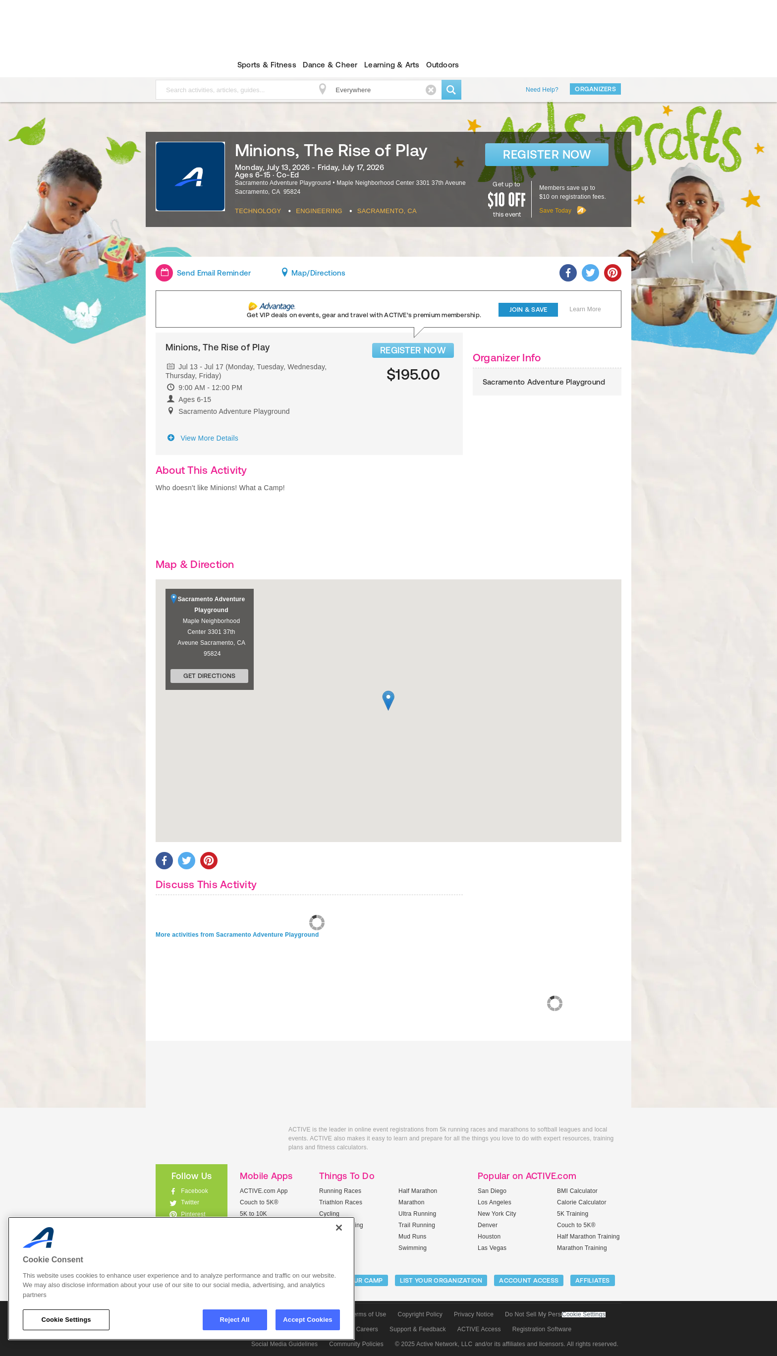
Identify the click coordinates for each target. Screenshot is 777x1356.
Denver (488, 1225)
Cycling (329, 1213)
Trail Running (416, 1225)
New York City (497, 1213)
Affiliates (592, 1280)
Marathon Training (582, 1247)
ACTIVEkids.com (183, 65)
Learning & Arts (392, 64)
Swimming (412, 1247)
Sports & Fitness (266, 64)
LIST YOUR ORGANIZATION (441, 1280)
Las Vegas (492, 1247)
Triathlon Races (340, 1202)
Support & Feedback (417, 1329)
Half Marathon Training (588, 1236)
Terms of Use (368, 1314)
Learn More (585, 309)
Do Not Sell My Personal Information (555, 1314)
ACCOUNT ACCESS (528, 1280)
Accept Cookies (307, 1319)
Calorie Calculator (582, 1202)
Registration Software (542, 1329)
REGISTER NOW (413, 350)
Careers (367, 1329)
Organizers (595, 89)
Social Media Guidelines (284, 1344)
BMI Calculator (577, 1190)
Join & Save (528, 309)
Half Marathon (418, 1190)
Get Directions (209, 675)
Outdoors (442, 64)
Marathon (411, 1202)
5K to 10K (253, 1213)
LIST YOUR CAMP (356, 1280)
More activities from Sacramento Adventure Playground (237, 934)
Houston (489, 1236)
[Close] (339, 1228)
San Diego (492, 1190)
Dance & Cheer (330, 64)
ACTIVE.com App (264, 1190)
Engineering (319, 211)
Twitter (190, 1202)
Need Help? (542, 89)
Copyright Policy (420, 1314)
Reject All (235, 1319)
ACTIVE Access (479, 1329)
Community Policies (356, 1344)
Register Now (547, 154)
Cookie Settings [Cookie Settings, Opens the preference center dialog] (66, 1319)
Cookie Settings (584, 1314)
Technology (258, 211)
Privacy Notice (474, 1314)
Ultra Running (417, 1213)
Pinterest (193, 1214)
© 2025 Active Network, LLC (434, 1344)
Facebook (194, 1190)
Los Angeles (494, 1202)
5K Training (572, 1213)
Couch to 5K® (259, 1202)
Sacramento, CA (387, 211)
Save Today (555, 210)
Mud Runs (412, 1236)
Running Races (340, 1190)
